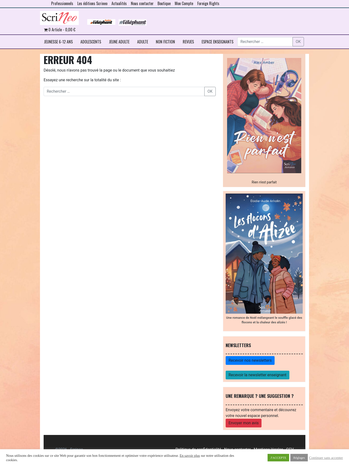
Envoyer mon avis (244, 423)
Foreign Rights (208, 3)
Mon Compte (184, 3)
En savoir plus (190, 456)
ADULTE (142, 42)
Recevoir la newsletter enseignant (257, 375)
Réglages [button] (299, 457)
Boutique (164, 3)
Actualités (119, 3)
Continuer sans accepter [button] (326, 458)
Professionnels (62, 3)
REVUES (188, 42)
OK (298, 41)
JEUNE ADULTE (119, 42)
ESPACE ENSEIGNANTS (217, 42)
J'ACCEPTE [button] (278, 457)
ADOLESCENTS (90, 42)
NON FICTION (165, 42)
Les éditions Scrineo (92, 3)
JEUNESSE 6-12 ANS (58, 42)
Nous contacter (142, 3)
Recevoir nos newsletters (250, 360)
